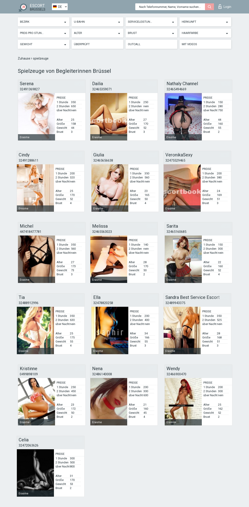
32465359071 (102, 89)
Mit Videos (189, 44)
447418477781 (30, 232)
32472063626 (28, 445)
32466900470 (176, 374)
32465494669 (176, 89)
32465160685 (176, 232)
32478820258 (103, 303)
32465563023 (102, 232)
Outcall (134, 44)
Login (224, 6)
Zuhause (24, 58)
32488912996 (28, 303)
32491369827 (30, 89)
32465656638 (103, 160)
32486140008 (102, 374)
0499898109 (29, 374)
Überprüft (82, 44)
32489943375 (175, 303)
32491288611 (28, 160)
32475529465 (175, 160)
